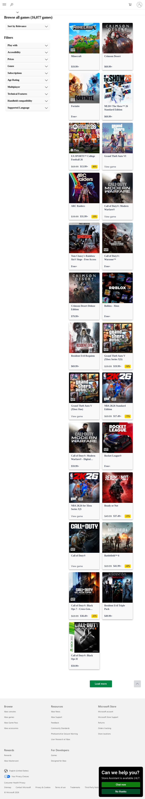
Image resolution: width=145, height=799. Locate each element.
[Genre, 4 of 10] (28, 66)
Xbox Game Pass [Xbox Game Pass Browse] (11, 722)
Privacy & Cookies (43, 787)
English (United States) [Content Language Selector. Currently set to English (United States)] (19, 771)
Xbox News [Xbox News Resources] (55, 711)
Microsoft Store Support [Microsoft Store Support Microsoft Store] (108, 717)
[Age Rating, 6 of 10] (28, 80)
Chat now (121, 784)
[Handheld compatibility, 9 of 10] (28, 101)
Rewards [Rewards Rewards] (7, 755)
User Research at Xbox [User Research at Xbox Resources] (60, 739)
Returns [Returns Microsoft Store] (101, 722)
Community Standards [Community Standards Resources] (60, 728)
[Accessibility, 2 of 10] (28, 52)
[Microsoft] (72, 3)
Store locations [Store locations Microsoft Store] (104, 734)
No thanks (120, 791)
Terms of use (60, 787)
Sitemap (7, 787)
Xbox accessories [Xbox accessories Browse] (11, 728)
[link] (84, 46)
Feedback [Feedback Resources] (55, 722)
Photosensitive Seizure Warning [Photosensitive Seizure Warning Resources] (64, 734)
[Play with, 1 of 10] (28, 45)
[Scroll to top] (137, 683)
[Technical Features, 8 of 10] (28, 94)
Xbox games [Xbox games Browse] (9, 717)
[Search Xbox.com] (12, 4)
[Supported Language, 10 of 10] (28, 108)
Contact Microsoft (23, 787)
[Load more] (101, 683)
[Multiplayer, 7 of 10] (28, 87)
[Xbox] (9, 12)
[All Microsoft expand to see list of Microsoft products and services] (4, 5)
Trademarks (75, 787)
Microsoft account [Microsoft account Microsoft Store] (105, 711)
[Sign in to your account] (139, 5)
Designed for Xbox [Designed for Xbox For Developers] (58, 761)
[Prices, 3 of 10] (28, 59)
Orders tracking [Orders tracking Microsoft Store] (104, 728)
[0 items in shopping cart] (131, 5)
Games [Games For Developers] (54, 755)
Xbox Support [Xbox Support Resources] (56, 717)
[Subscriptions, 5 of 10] (28, 73)
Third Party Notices (93, 787)
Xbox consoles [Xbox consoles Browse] (10, 711)
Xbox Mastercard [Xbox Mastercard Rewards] (11, 761)
